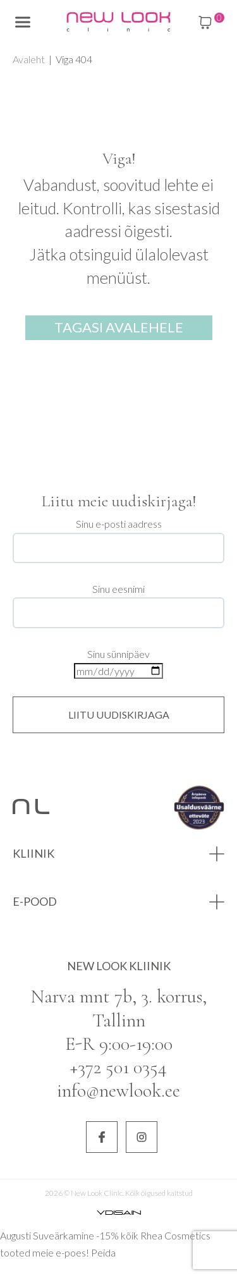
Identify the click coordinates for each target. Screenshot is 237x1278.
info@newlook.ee (118, 1090)
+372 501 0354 (118, 1067)
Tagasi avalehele (118, 327)
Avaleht (29, 59)
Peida (103, 1252)
